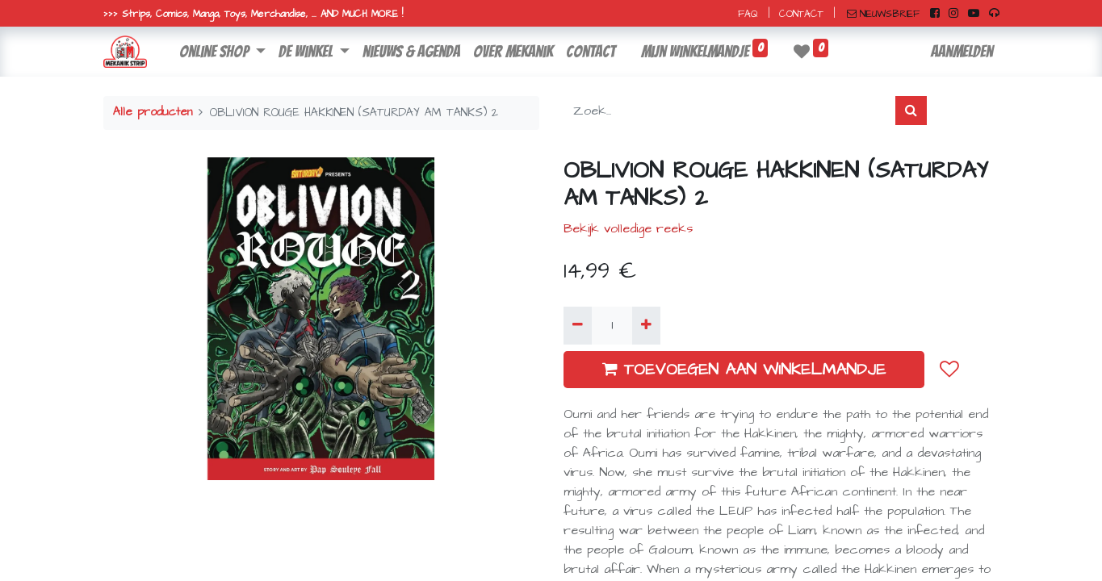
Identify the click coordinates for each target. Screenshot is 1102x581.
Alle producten (152, 112)
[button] (949, 368)
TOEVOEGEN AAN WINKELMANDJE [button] (744, 369)
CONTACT (801, 14)
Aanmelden (962, 52)
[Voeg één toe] (646, 325)
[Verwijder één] (578, 325)
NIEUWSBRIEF (883, 14)
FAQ (748, 14)
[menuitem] (411, 51)
